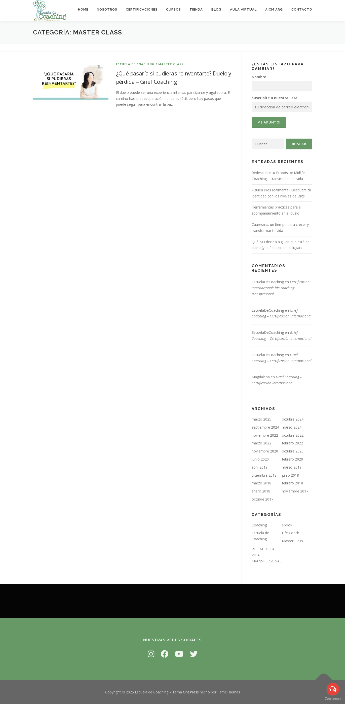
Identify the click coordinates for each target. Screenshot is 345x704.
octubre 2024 (292, 419)
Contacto (301, 9)
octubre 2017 (262, 499)
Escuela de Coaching (135, 64)
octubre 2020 (292, 451)
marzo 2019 (291, 467)
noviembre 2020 (265, 451)
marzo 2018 (261, 483)
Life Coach (290, 532)
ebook (287, 525)
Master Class (170, 64)
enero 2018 (261, 491)
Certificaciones (142, 9)
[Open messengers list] (333, 689)
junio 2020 (260, 459)
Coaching (259, 525)
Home (83, 9)
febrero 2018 (292, 483)
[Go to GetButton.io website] (333, 698)
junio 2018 (290, 475)
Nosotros (107, 9)
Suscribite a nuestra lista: (275, 97)
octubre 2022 (292, 435)
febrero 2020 (292, 459)
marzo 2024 (291, 427)
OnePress (191, 692)
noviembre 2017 (295, 491)
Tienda (196, 9)
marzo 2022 (261, 443)
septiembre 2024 (265, 427)
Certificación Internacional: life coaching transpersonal (281, 287)
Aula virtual (243, 9)
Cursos (173, 9)
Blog (216, 9)
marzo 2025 (261, 419)
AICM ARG (274, 9)
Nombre (259, 76)
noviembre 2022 (265, 435)
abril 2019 (259, 467)
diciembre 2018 (264, 475)
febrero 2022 (292, 443)
